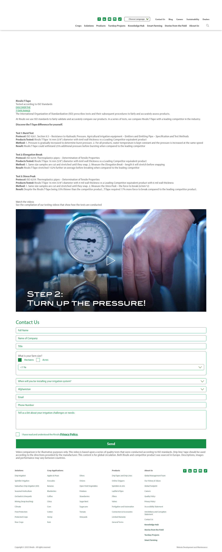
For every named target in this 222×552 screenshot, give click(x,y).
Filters (114, 497)
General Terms (118, 523)
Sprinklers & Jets (119, 487)
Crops (78, 25)
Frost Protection (22, 513)
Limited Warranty (119, 518)
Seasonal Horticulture (24, 492)
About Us (194, 25)
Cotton (50, 513)
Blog (171, 19)
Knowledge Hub (136, 25)
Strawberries (85, 497)
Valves (115, 502)
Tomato (83, 513)
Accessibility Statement (154, 507)
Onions (83, 482)
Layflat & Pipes (118, 492)
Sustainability (193, 19)
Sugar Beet (84, 502)
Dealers (206, 19)
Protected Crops (22, 518)
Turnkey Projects (116, 25)
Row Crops (19, 523)
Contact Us (160, 19)
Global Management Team (155, 476)
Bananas (51, 487)
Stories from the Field (176, 25)
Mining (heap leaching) (25, 502)
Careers (179, 19)
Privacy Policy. (69, 434)
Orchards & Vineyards (24, 497)
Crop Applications (55, 471)
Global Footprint (151, 487)
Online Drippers (119, 482)
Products (101, 25)
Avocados (51, 482)
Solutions (89, 25)
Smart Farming (154, 25)
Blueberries (52, 492)
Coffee (50, 497)
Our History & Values (153, 482)
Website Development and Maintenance (191, 549)
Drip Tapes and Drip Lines (123, 476)
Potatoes (83, 492)
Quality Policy (150, 497)
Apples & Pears (53, 476)
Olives (82, 476)
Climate (18, 507)
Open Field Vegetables (89, 487)
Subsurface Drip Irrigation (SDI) (28, 487)
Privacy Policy (150, 502)
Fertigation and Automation (124, 507)
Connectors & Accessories (123, 513)
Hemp (50, 518)
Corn (49, 507)
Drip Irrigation (21, 476)
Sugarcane (84, 507)
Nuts (49, 523)
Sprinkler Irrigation (23, 482)
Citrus (49, 502)
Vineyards (84, 518)
